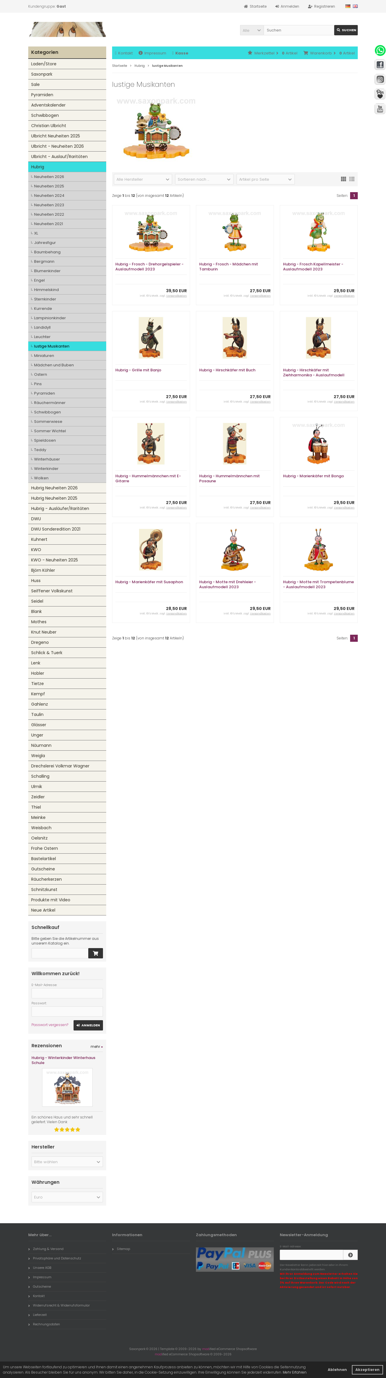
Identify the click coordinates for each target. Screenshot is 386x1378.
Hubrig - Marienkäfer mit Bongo (313, 476)
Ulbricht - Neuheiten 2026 (57, 146)
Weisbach (41, 828)
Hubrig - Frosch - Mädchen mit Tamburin (228, 266)
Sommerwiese (48, 421)
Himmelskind (46, 289)
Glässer (38, 725)
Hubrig (37, 167)
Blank (36, 611)
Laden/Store (43, 64)
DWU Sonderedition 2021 (55, 529)
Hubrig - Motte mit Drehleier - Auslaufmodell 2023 (227, 584)
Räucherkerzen (46, 879)
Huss (36, 581)
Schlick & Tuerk (46, 653)
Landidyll (42, 327)
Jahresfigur (45, 242)
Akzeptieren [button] (367, 1369)
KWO (36, 550)
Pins (38, 384)
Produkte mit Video (50, 900)
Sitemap (121, 1248)
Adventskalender (48, 105)
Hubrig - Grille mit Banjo (138, 370)
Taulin (37, 714)
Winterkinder (46, 468)
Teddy (40, 450)
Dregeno (40, 642)
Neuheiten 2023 (49, 205)
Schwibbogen (45, 115)
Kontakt (124, 53)
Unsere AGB (39, 1267)
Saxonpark (41, 74)
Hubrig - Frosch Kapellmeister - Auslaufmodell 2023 (313, 266)
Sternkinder (45, 299)
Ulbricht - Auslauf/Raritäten (59, 156)
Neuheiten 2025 (49, 186)
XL (36, 233)
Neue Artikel (43, 910)
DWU (36, 519)
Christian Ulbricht (48, 126)
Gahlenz (39, 704)
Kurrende (43, 308)
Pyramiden (42, 95)
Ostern (40, 374)
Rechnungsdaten (44, 1324)
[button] (252, 30)
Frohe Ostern (44, 848)
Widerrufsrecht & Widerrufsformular (59, 1305)
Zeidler (38, 797)
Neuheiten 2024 (49, 195)
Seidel (37, 601)
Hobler (37, 673)
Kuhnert (39, 539)
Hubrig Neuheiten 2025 (54, 498)
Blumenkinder (47, 271)
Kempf (38, 694)
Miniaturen (44, 355)
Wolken (41, 478)
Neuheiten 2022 (49, 214)
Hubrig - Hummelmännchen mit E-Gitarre (148, 478)
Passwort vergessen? (49, 1024)
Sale (35, 84)
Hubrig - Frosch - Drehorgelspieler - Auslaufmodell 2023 (149, 266)
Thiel (36, 807)
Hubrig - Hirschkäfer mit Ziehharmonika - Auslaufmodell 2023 (314, 375)
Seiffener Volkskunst (52, 591)
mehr (97, 1046)
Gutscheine (43, 869)
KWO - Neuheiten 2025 (54, 560)
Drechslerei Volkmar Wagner (60, 766)
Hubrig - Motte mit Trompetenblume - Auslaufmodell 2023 (318, 584)
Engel (39, 280)
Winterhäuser (47, 459)
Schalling (40, 776)
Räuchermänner (50, 402)
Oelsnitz (39, 838)
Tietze (37, 683)
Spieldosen (45, 440)
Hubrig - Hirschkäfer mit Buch (227, 370)
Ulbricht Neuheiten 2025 (55, 136)
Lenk (35, 663)
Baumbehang (47, 252)
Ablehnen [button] (337, 1369)
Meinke (38, 817)
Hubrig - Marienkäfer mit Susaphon (149, 582)
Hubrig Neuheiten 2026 (54, 488)
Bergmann (44, 261)
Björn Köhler (43, 570)
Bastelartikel (43, 859)
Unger (37, 735)
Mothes (38, 622)
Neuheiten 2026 (49, 176)
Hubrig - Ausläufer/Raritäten (60, 508)
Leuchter (42, 337)
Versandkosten (176, 295)
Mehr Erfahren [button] (295, 1372)
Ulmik (36, 786)
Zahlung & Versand (46, 1248)
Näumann (41, 745)
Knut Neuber (43, 632)
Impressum (152, 53)
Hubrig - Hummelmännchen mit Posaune (229, 478)
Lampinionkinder (50, 318)
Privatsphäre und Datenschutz (54, 1258)
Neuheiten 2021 (48, 224)
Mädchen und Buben (54, 365)
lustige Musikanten (51, 346)
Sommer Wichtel (50, 431)
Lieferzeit (37, 1314)
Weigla (38, 756)
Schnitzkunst (44, 889)
